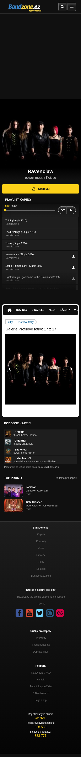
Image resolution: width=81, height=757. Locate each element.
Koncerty (41, 541)
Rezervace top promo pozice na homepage (41, 596)
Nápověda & (41, 672)
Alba (51, 310)
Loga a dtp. (41, 700)
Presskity (41, 638)
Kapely (41, 534)
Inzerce (41, 603)
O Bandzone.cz (40, 693)
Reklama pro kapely (66, 478)
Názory (65, 310)
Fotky (10, 322)
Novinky (21, 310)
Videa (41, 548)
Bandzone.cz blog (41, 575)
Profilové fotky (25, 322)
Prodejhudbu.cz (41, 644)
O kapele (38, 310)
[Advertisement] (40, 56)
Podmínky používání (41, 686)
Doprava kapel (41, 651)
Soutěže (40, 568)
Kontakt (41, 679)
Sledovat (41, 189)
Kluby (41, 562)
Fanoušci (41, 555)
